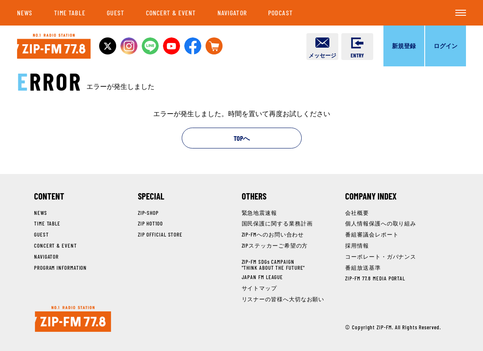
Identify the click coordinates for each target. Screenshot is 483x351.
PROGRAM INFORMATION (60, 267)
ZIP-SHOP (148, 212)
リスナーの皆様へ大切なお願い (283, 299)
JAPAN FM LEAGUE (262, 277)
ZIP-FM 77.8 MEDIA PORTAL (375, 278)
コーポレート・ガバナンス (380, 256)
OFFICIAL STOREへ (214, 45)
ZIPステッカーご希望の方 (275, 245)
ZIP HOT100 (150, 223)
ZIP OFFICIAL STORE (160, 234)
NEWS (24, 13)
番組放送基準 (362, 267)
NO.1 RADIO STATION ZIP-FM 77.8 (54, 46)
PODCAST (280, 13)
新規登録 (404, 45)
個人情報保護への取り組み (380, 223)
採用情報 (357, 245)
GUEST (116, 13)
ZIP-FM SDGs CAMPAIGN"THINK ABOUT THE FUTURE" (274, 264)
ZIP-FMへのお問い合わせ (273, 234)
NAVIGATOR (232, 13)
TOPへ (242, 138)
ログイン (445, 45)
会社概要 (357, 212)
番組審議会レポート (371, 234)
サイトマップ (259, 288)
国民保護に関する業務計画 (277, 223)
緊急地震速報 (259, 212)
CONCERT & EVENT (171, 13)
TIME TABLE (70, 13)
